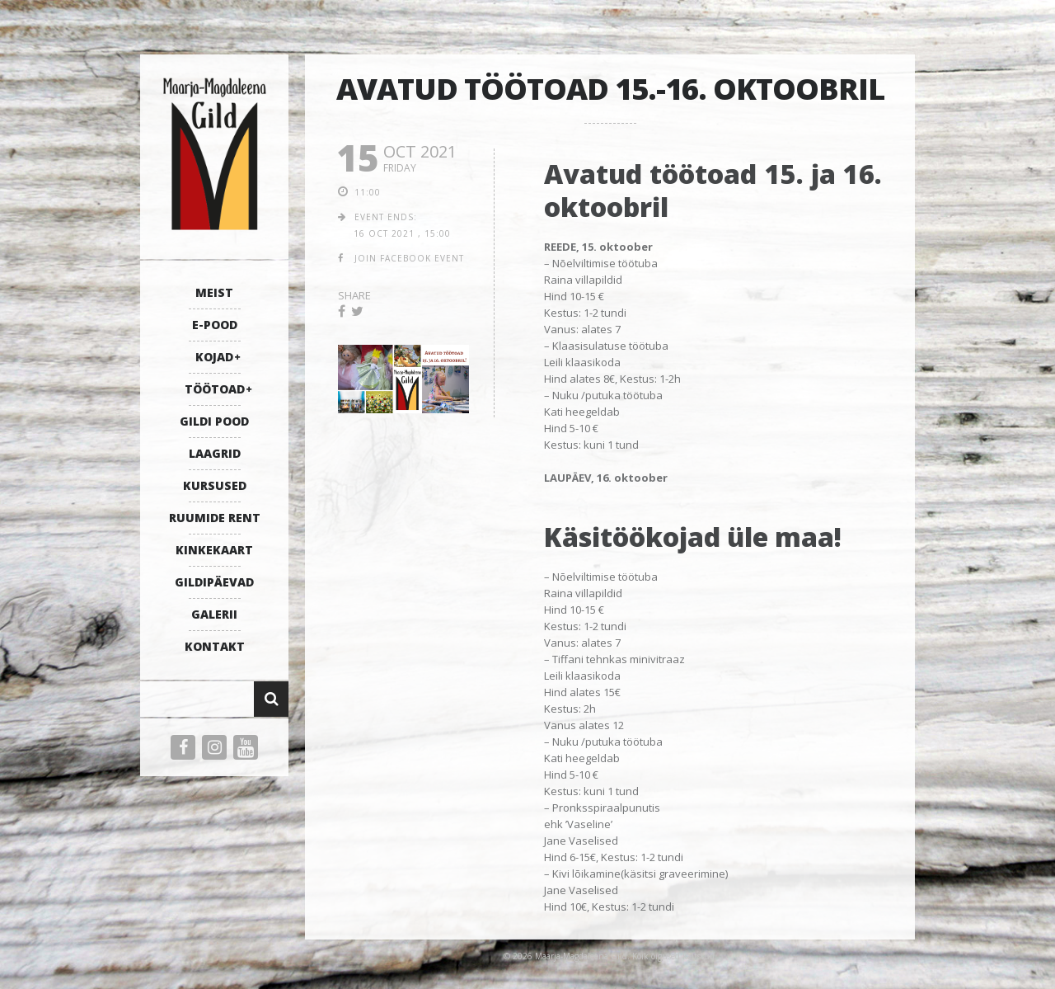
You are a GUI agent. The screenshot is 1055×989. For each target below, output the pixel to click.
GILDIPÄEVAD (214, 582)
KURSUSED (214, 485)
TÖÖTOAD (215, 389)
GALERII (214, 614)
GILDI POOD (214, 421)
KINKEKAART (214, 550)
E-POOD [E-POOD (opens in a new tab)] (214, 324)
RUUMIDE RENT (214, 517)
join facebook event (409, 258)
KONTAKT (215, 646)
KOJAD (214, 357)
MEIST (214, 292)
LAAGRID (215, 453)
